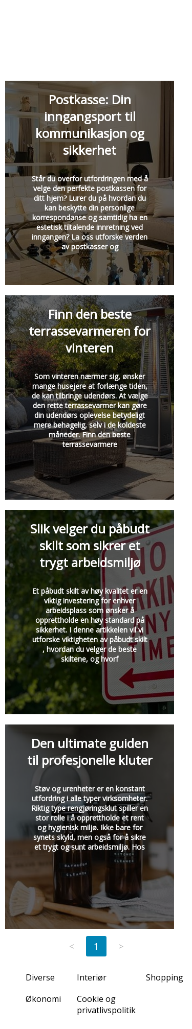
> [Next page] (120, 946)
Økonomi (43, 998)
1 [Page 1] (96, 946)
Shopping (164, 977)
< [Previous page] (71, 946)
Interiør (91, 977)
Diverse (40, 977)
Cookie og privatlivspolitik (106, 1004)
